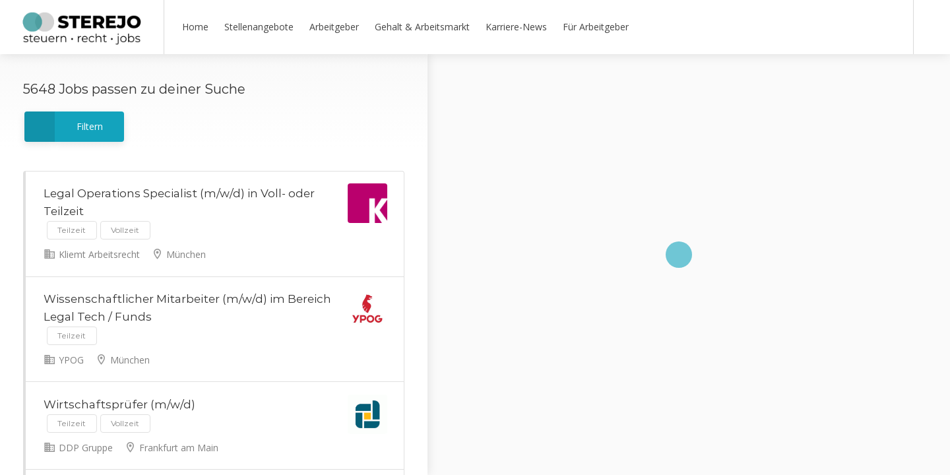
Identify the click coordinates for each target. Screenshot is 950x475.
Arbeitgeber (334, 26)
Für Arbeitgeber (596, 26)
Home (195, 26)
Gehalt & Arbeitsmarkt (422, 26)
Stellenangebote (259, 26)
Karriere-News (516, 26)
